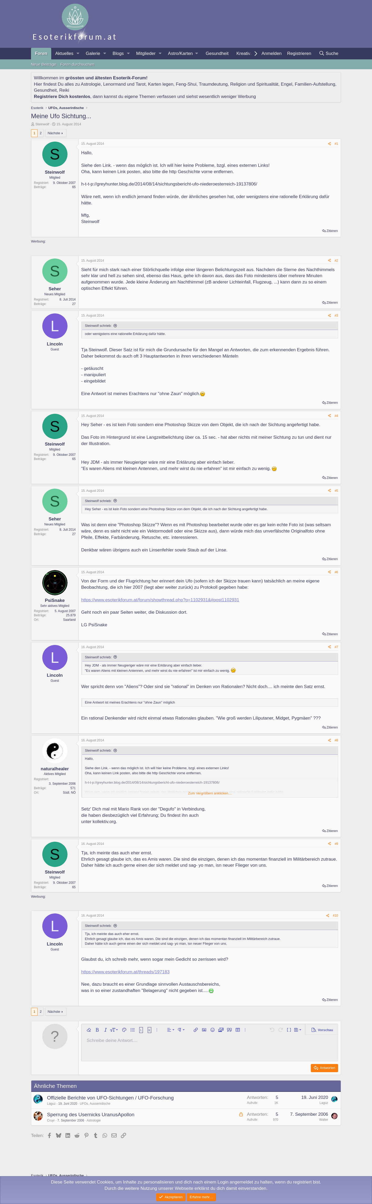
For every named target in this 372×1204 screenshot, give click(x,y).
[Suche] (328, 53)
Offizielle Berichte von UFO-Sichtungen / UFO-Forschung (110, 1097)
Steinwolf (42, 124)
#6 (336, 572)
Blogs (118, 53)
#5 (336, 491)
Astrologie (91, 84)
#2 (336, 260)
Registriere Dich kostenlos (62, 96)
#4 (336, 416)
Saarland (69, 620)
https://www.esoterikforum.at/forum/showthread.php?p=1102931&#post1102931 (160, 599)
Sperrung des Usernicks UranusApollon (91, 1114)
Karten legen (160, 84)
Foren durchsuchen (77, 64)
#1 (336, 144)
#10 (335, 915)
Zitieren (332, 231)
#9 (336, 844)
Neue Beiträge (43, 64)
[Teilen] (329, 144)
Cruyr (51, 1120)
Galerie (93, 53)
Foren (41, 53)
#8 (336, 740)
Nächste (54, 133)
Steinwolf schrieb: (98, 326)
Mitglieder (146, 53)
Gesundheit (217, 53)
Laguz (51, 1103)
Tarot (141, 84)
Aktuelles (64, 53)
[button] (78, 53)
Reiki (64, 90)
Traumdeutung (213, 84)
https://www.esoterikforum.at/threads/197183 (125, 971)
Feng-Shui (186, 84)
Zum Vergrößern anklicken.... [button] (210, 793)
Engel (286, 84)
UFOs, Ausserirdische (95, 1103)
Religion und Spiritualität (254, 84)
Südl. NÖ (69, 792)
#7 (336, 647)
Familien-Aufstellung (315, 84)
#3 (336, 315)
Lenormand (114, 84)
